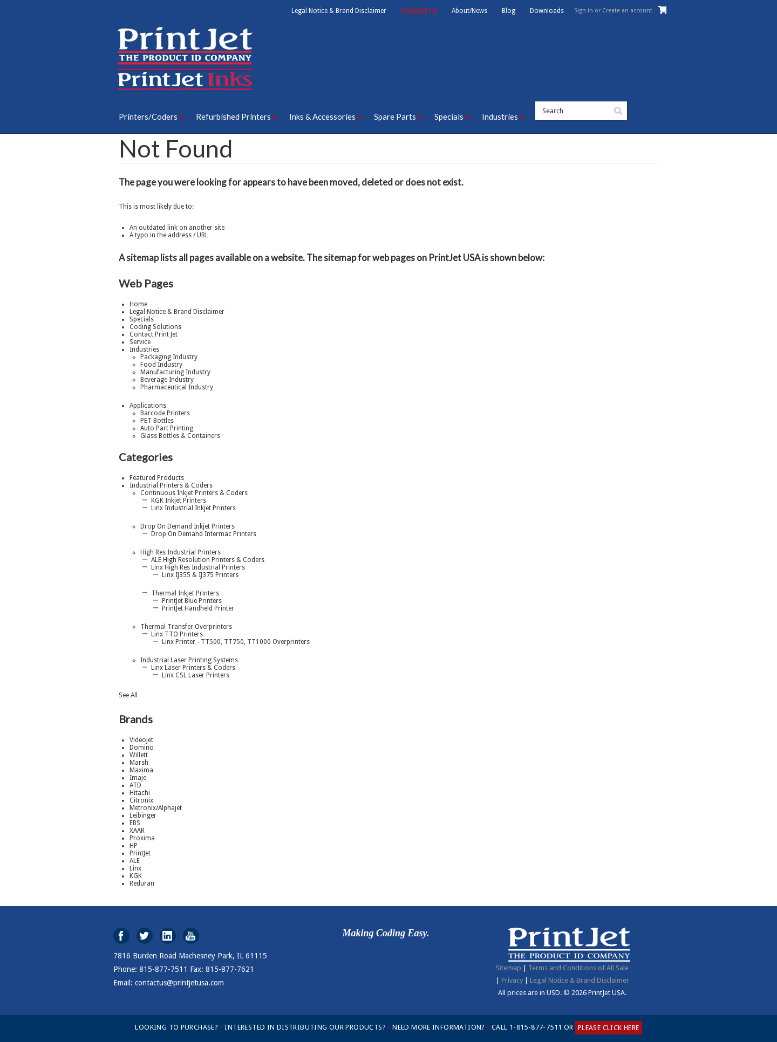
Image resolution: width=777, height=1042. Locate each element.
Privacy (512, 980)
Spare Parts (395, 116)
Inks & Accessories (322, 116)
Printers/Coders (148, 116)
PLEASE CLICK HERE (608, 1028)
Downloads (547, 11)
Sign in (583, 10)
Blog (508, 11)
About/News (469, 11)
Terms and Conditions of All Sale (578, 968)
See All (128, 695)
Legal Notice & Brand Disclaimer (338, 11)
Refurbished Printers (233, 116)
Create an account (627, 10)
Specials (449, 116)
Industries (500, 116)
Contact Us (419, 10)
